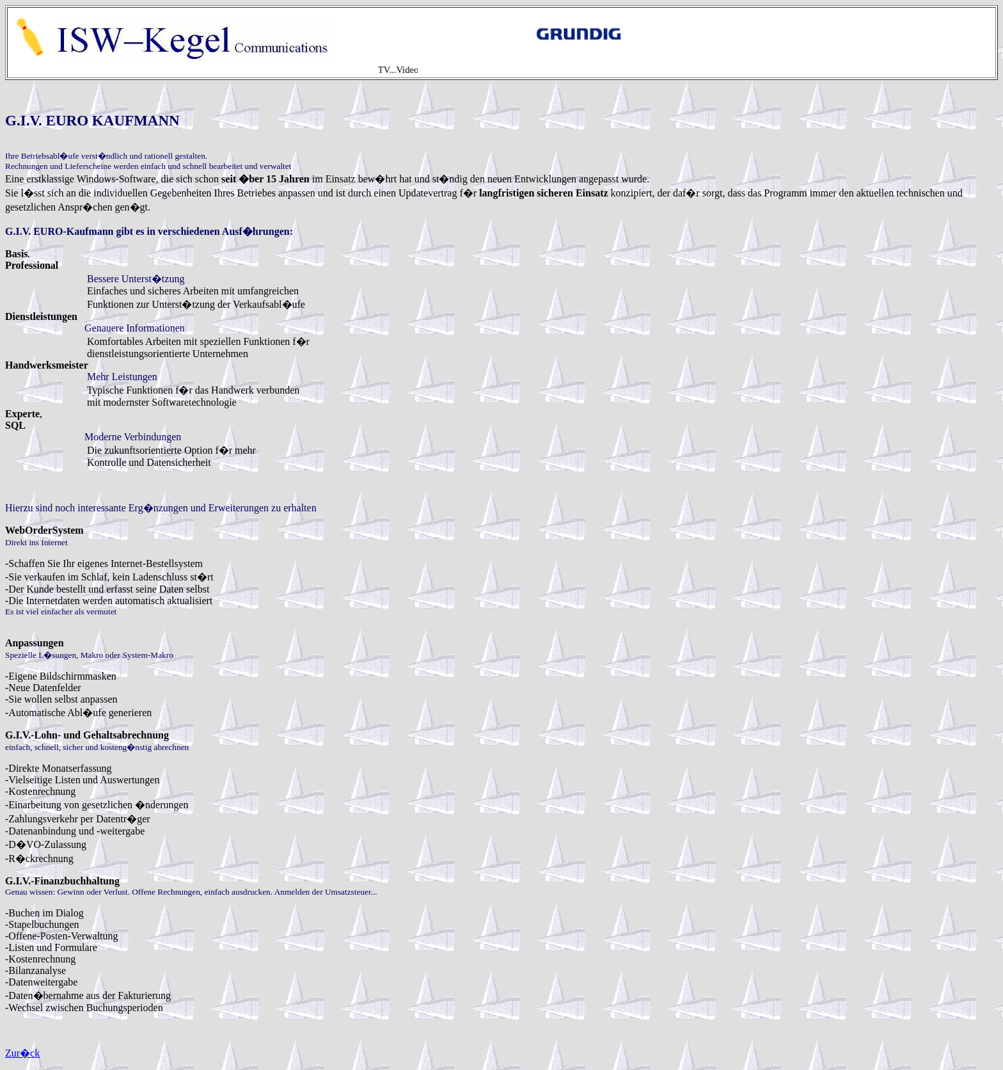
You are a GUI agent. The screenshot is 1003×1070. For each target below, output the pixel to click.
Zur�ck (22, 1053)
